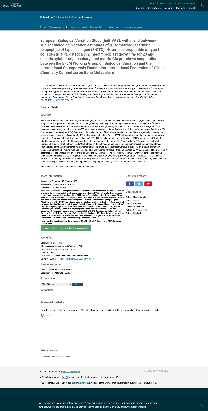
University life (154, 8)
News (179, 3)
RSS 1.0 (154, 371)
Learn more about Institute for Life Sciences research (66, 228)
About (152, 3)
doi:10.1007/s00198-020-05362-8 (57, 100)
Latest (84, 27)
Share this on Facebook (130, 183)
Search (43, 27)
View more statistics (50, 350)
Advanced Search (56, 27)
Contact (192, 3)
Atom (146, 371)
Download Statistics (98, 27)
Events (185, 3)
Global (191, 8)
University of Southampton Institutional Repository (67, 17)
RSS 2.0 (164, 371)
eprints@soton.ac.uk (70, 371)
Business (180, 8)
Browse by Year (115, 27)
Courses (140, 8)
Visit (157, 3)
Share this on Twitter (139, 183)
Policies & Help (72, 27)
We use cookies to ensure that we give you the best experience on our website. (79, 403)
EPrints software (80, 383)
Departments (171, 3)
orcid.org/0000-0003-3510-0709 (79, 259)
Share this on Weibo (148, 183)
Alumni (162, 3)
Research (168, 8)
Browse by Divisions (133, 27)
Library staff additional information (55, 356)
